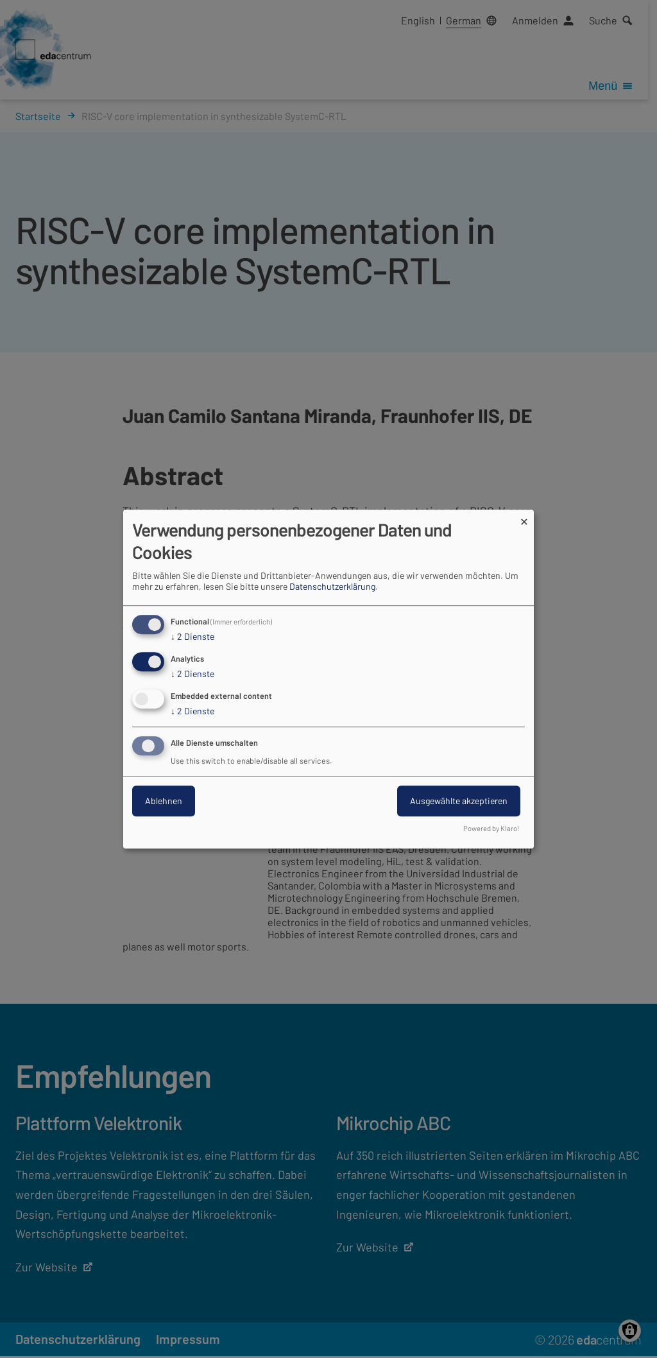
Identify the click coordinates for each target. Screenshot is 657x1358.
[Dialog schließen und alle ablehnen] (524, 518)
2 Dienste (192, 637)
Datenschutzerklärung (332, 586)
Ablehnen (163, 800)
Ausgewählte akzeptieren (459, 800)
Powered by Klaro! (491, 828)
